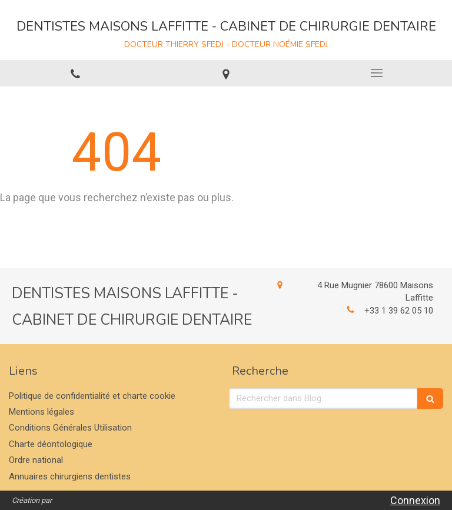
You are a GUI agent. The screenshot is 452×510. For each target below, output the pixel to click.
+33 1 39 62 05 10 (398, 310)
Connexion (415, 500)
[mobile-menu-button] (376, 73)
